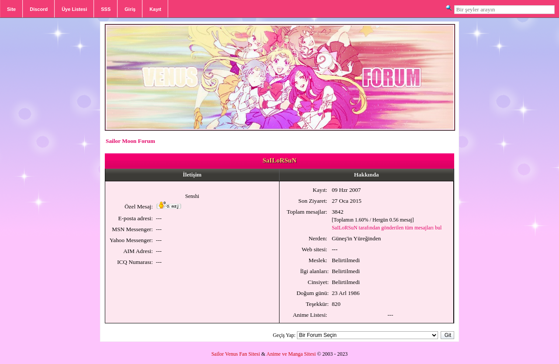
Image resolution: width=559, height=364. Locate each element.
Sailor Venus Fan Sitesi (235, 354)
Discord (39, 9)
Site (11, 9)
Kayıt (155, 9)
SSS (105, 9)
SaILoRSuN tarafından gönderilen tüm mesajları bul (387, 228)
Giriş (129, 9)
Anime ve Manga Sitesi (291, 354)
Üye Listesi (74, 9)
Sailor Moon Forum (130, 141)
